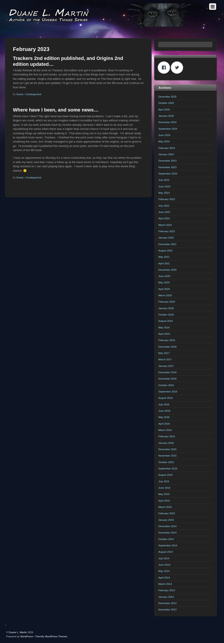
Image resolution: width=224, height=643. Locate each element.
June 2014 (164, 564)
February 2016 (166, 436)
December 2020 (167, 269)
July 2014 (163, 558)
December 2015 (167, 449)
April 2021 (164, 263)
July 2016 (163, 404)
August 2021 (165, 250)
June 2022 (164, 212)
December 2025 (167, 96)
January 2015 (166, 519)
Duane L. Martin (18, 632)
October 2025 (166, 102)
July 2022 (163, 205)
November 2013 (167, 609)
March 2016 (165, 430)
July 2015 (163, 481)
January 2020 (166, 308)
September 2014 (167, 545)
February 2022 (166, 231)
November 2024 (167, 122)
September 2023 (167, 173)
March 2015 (165, 506)
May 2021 (164, 256)
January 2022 (166, 237)
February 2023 (166, 199)
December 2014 (167, 526)
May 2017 (164, 353)
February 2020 (166, 301)
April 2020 (164, 289)
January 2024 (166, 154)
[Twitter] (178, 67)
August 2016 (165, 397)
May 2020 (164, 282)
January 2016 (166, 442)
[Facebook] (165, 67)
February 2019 (166, 340)
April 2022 (164, 218)
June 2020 (164, 276)
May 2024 (164, 141)
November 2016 (167, 378)
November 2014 (167, 532)
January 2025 (166, 115)
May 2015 (164, 494)
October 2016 (166, 385)
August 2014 (165, 551)
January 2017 (166, 365)
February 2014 (166, 590)
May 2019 (164, 327)
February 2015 (166, 513)
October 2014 (166, 539)
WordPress (26, 636)
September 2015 (167, 468)
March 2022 (165, 224)
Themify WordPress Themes (51, 636)
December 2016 (167, 372)
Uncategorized (33, 94)
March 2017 (165, 359)
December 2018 (167, 346)
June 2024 (164, 135)
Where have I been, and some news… (56, 110)
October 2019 (166, 314)
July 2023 (163, 179)
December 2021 (167, 244)
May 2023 (164, 192)
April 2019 (164, 333)
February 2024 (166, 147)
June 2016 (164, 410)
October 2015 (166, 462)
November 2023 (167, 167)
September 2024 (167, 128)
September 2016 (167, 391)
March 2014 (165, 583)
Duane (19, 94)
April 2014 (164, 577)
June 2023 (164, 186)
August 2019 (165, 320)
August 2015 (165, 474)
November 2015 (167, 455)
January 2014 (166, 596)
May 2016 (164, 417)
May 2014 (164, 571)
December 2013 (167, 603)
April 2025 (164, 109)
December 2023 (167, 160)
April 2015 (164, 500)
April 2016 (164, 423)
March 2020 (165, 295)
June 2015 (164, 487)
